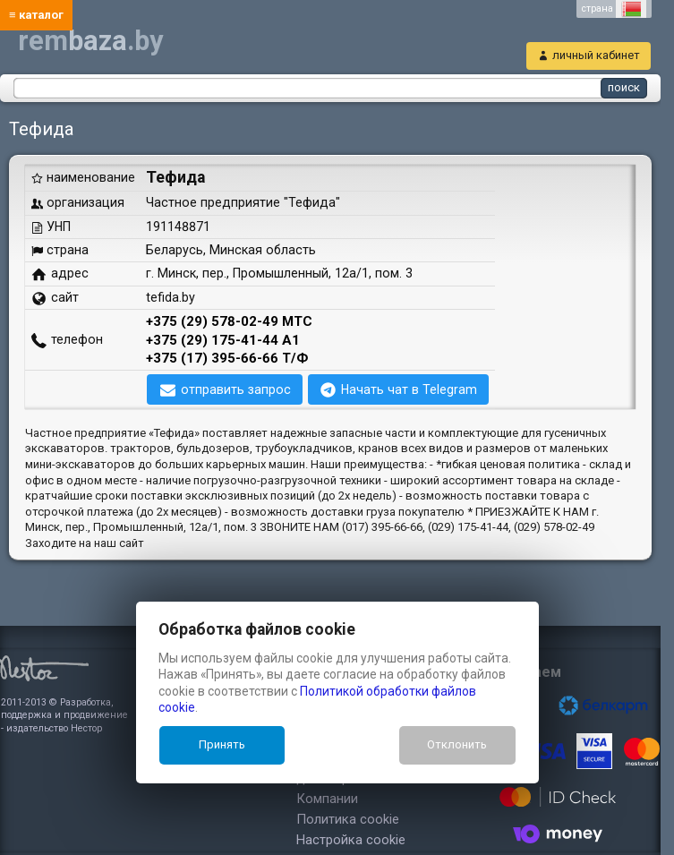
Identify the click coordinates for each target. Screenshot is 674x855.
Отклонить (457, 744)
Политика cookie (347, 819)
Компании (327, 799)
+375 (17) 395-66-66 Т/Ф (227, 358)
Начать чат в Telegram (409, 389)
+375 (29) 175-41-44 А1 (223, 340)
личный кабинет (596, 55)
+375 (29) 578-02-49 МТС (229, 321)
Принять (222, 744)
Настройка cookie (350, 840)
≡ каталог (36, 14)
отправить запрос (236, 389)
